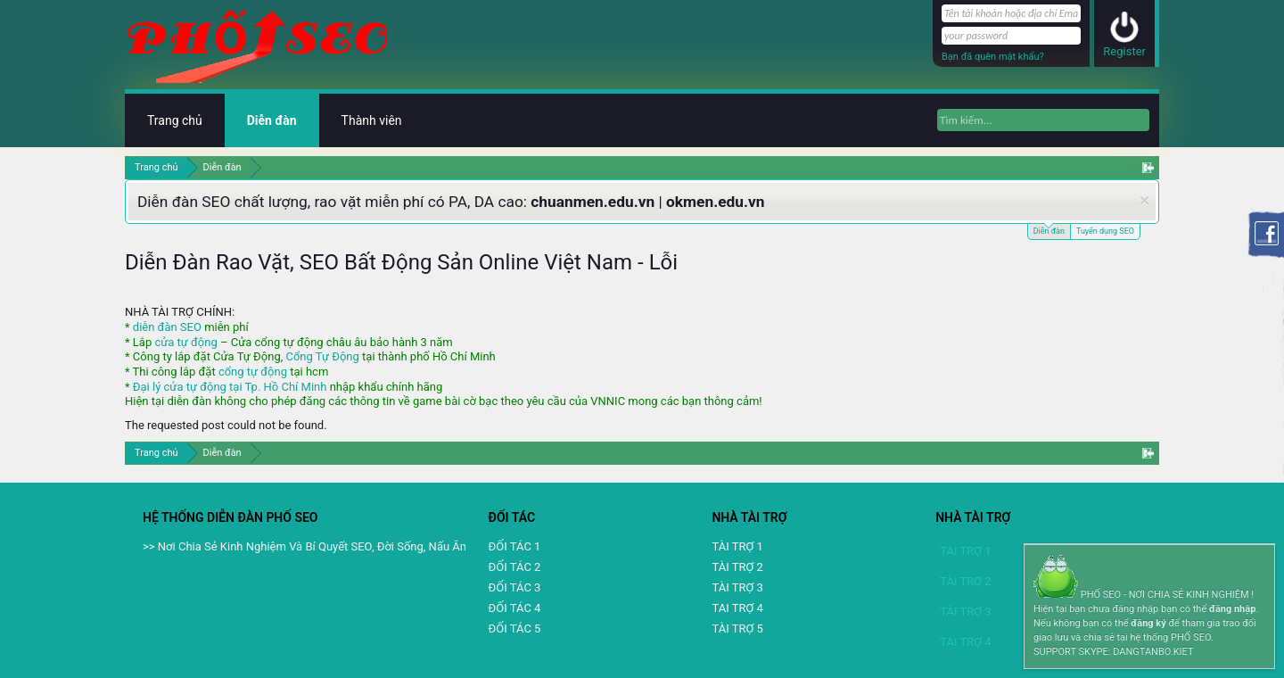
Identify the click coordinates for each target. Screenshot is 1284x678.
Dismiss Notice (1144, 200)
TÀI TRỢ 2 (737, 567)
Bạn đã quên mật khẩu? (993, 56)
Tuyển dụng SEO (1105, 231)
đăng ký (1148, 623)
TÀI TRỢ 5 (737, 628)
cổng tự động (252, 371)
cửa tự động (185, 342)
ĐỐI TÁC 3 (515, 587)
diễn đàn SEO (167, 327)
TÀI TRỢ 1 (737, 546)
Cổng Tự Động (321, 356)
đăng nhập (1232, 609)
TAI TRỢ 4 (737, 608)
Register (1124, 51)
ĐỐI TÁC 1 (515, 546)
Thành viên (372, 120)
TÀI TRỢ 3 (737, 587)
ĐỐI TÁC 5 (515, 628)
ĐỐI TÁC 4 (515, 608)
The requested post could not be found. (226, 425)
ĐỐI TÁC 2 (515, 567)
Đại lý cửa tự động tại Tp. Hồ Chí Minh (230, 386)
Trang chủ (174, 120)
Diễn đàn (1049, 230)
